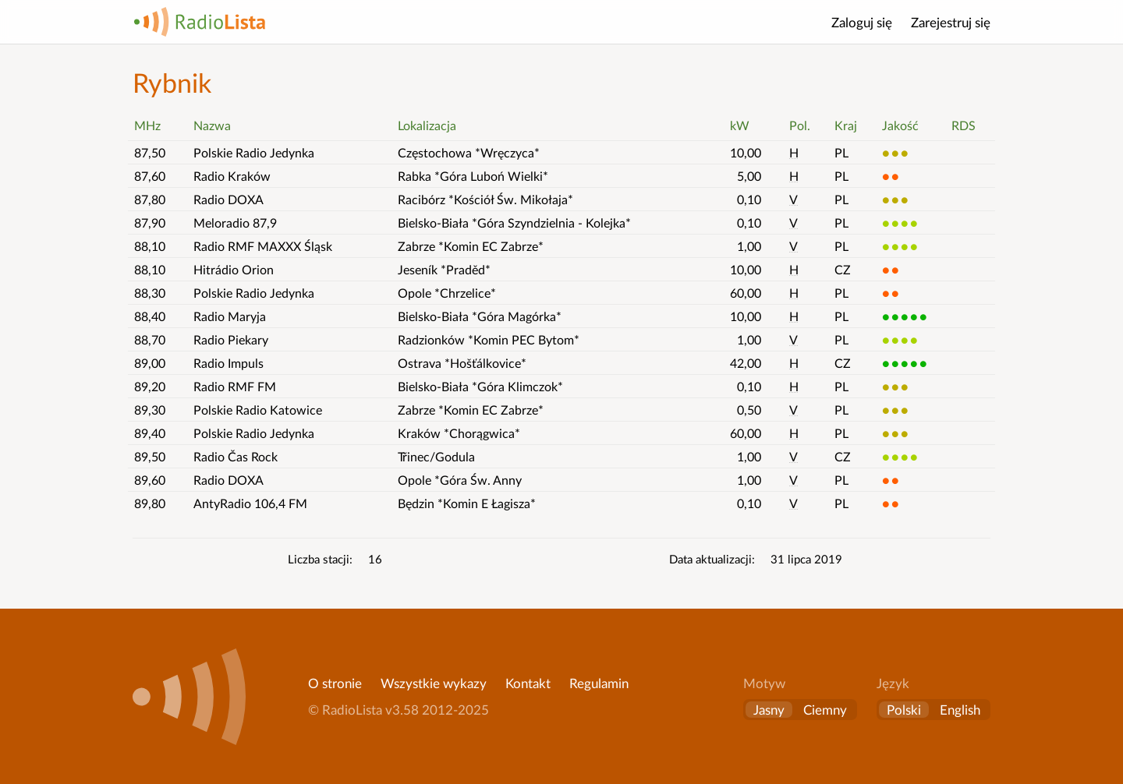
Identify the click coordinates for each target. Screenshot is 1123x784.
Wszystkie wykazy (434, 683)
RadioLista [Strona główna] (200, 22)
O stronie (335, 683)
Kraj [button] (845, 125)
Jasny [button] (769, 709)
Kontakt (528, 683)
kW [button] (739, 125)
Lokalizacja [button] (427, 125)
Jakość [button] (900, 125)
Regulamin (599, 683)
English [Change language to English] (960, 709)
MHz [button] (147, 125)
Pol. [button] (799, 125)
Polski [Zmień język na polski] (904, 709)
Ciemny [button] (825, 709)
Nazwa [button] (212, 125)
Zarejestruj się (950, 22)
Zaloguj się (861, 22)
